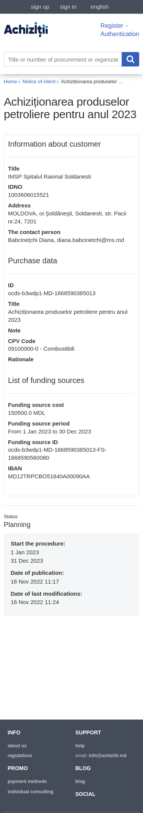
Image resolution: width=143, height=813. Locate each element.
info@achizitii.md (108, 755)
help (80, 745)
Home (10, 81)
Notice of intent (39, 81)
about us (17, 745)
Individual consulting (30, 791)
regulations (20, 755)
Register (112, 25)
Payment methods (27, 781)
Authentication (120, 34)
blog (80, 781)
